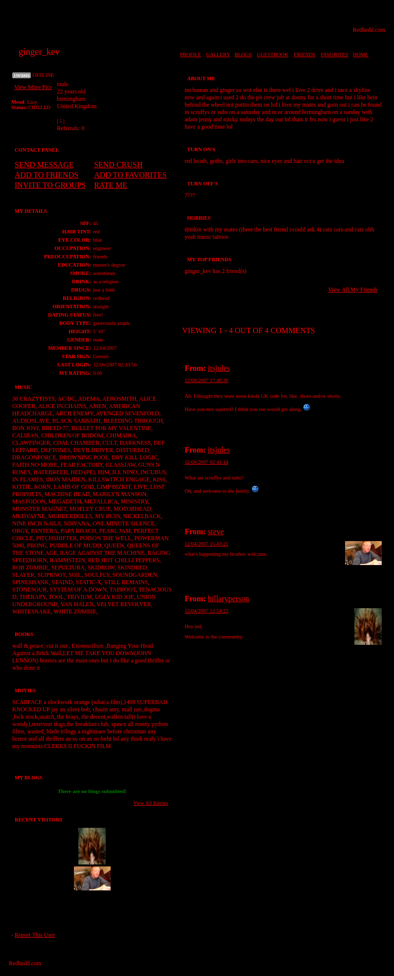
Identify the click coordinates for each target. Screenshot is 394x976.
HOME (360, 54)
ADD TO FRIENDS (46, 175)
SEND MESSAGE (44, 164)
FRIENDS (304, 54)
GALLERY (218, 54)
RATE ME (110, 185)
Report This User (35, 934)
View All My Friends (353, 289)
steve (216, 531)
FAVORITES (334, 54)
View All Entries (150, 803)
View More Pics (33, 87)
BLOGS (243, 54)
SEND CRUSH (118, 164)
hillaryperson (228, 598)
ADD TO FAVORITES (130, 175)
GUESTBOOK (273, 54)
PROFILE (190, 54)
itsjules (219, 368)
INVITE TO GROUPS (50, 185)
